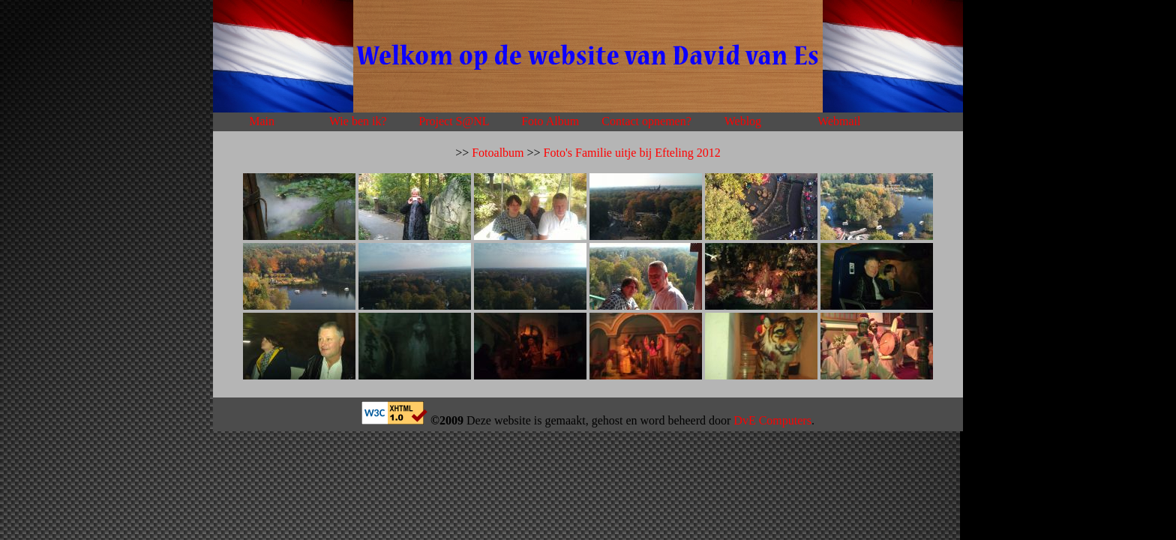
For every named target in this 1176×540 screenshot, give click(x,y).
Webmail (839, 121)
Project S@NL (453, 121)
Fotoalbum (498, 152)
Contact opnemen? (647, 121)
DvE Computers (773, 420)
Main (261, 121)
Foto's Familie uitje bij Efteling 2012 (632, 152)
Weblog (742, 121)
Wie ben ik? (358, 121)
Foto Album (550, 121)
